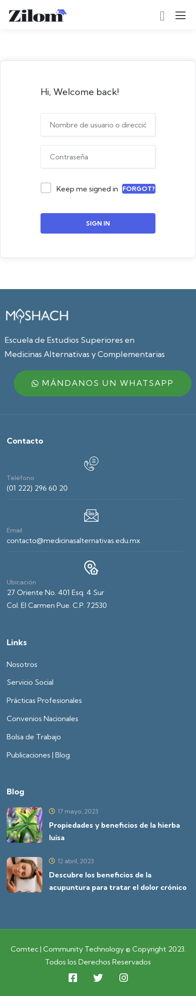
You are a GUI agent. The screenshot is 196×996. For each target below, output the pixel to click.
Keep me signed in (87, 188)
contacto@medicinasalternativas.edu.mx (73, 540)
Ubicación (21, 582)
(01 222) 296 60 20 (37, 488)
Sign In (98, 223)
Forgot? (138, 189)
